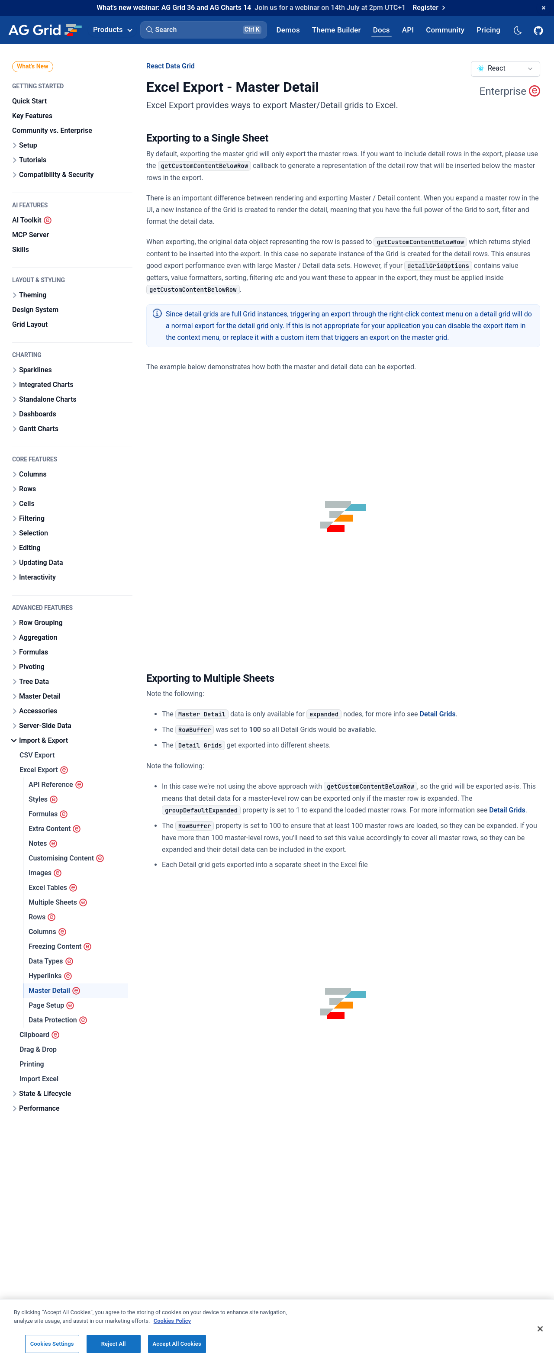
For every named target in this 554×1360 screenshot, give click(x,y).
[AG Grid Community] (445, 29)
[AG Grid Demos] (288, 29)
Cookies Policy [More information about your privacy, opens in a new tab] (172, 1326)
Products (112, 29)
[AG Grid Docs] (381, 29)
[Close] (540, 1334)
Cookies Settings (52, 1349)
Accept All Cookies (177, 1349)
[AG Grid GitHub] (539, 30)
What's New (32, 66)
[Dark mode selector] (517, 29)
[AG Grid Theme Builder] (336, 29)
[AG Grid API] (408, 29)
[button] (203, 30)
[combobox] (505, 69)
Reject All (113, 1349)
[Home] (45, 30)
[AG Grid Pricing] (488, 29)
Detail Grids (438, 714)
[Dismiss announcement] (544, 8)
